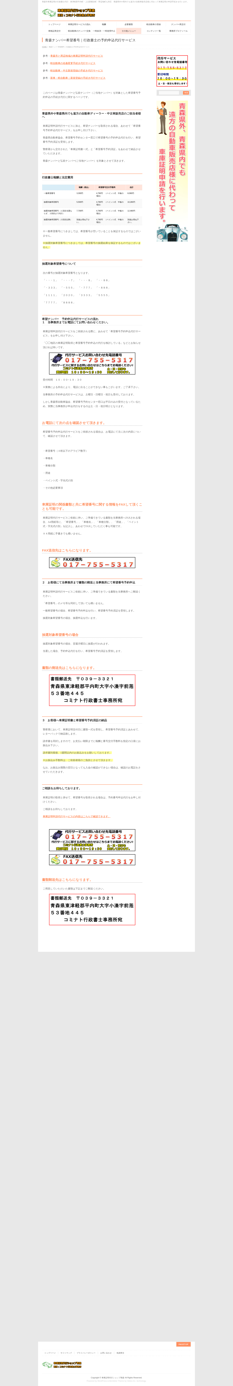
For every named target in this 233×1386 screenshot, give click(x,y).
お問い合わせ (106, 1027)
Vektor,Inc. (131, 1055)
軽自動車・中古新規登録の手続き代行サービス (76, 70)
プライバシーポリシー (86, 1027)
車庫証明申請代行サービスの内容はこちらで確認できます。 (77, 816)
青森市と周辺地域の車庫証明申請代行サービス (76, 56)
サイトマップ (66, 1027)
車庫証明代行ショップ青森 (113, 1052)
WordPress (102, 1055)
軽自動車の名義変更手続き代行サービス (72, 63)
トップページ (50, 1027)
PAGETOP (183, 1018)
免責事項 (120, 1027)
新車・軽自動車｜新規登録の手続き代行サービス (78, 78)
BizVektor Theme (116, 1055)
